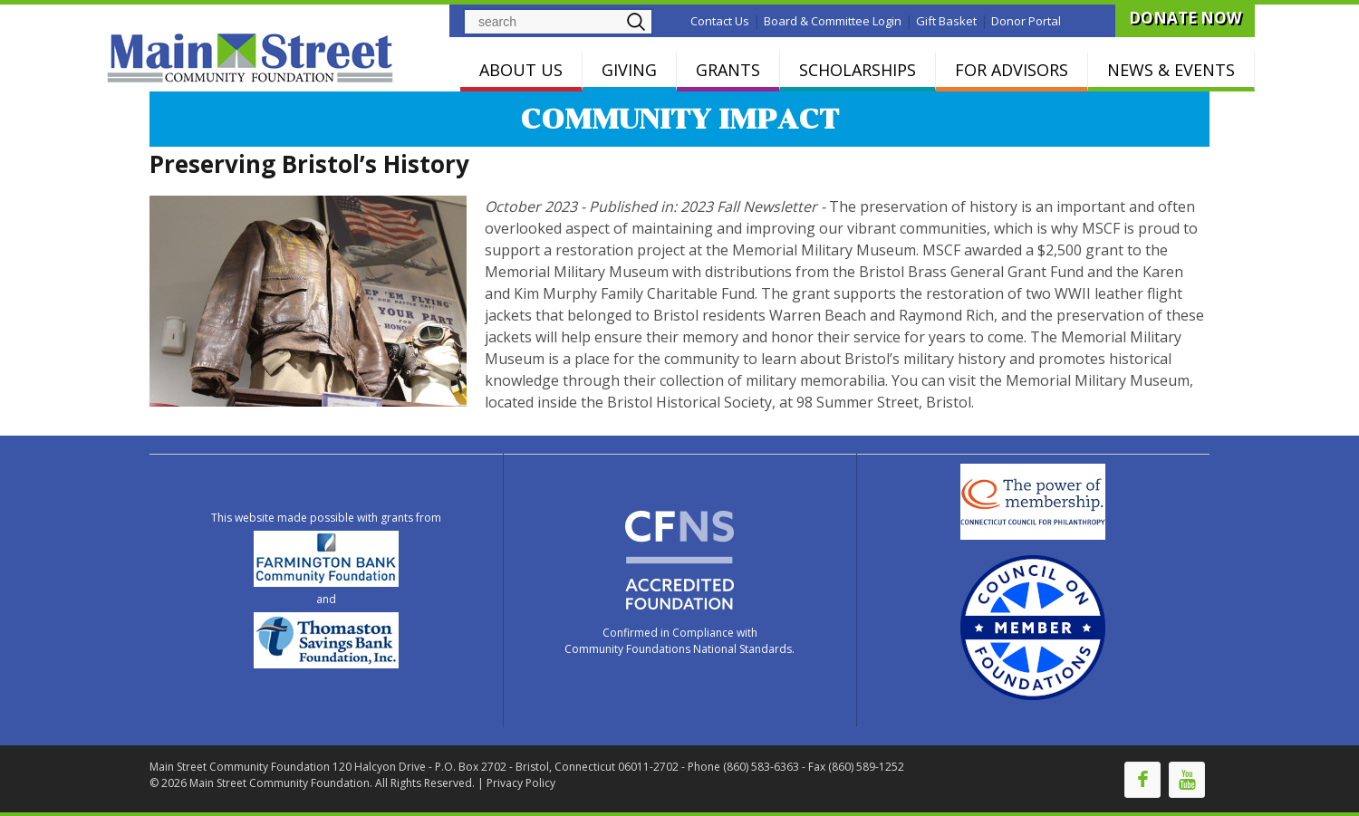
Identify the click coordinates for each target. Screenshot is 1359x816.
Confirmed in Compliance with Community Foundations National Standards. (679, 641)
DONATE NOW (1185, 17)
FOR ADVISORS (1011, 70)
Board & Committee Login (832, 21)
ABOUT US (521, 70)
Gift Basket (946, 21)
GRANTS (728, 70)
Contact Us (719, 21)
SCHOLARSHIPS (857, 70)
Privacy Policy (521, 783)
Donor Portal (1026, 21)
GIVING (629, 70)
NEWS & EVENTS (1171, 70)
